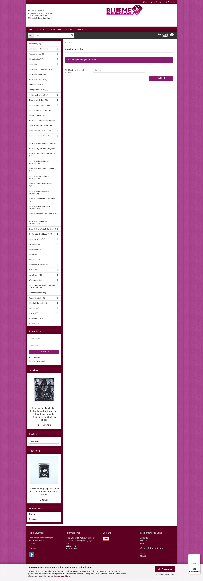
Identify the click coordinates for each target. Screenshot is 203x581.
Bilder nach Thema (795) (38, 83)
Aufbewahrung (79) (36, 322)
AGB (68, 546)
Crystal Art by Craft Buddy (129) (40, 237)
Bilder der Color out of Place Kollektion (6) (39, 196)
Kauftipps (81, 29)
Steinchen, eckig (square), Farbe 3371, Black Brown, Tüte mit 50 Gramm (44, 495)
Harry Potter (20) (35, 253)
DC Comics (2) (34, 247)
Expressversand (55, 29)
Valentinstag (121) (36, 278)
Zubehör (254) (34, 327)
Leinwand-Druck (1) (36, 88)
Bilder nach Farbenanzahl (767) (40, 73)
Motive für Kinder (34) (37, 119)
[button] (145, 2)
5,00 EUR (44, 503)
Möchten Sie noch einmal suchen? (74, 74)
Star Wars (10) (34, 263)
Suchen (161, 81)
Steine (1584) (34, 311)
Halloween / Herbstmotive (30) (40, 268)
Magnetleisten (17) (36, 62)
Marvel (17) (33, 258)
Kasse (142, 546)
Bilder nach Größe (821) (37, 78)
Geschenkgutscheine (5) (38, 296)
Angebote (143, 556)
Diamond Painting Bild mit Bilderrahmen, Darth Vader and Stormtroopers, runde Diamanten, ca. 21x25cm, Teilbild (44, 417)
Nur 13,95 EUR (44, 428)
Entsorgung (33, 522)
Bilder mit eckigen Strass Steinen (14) (41, 140)
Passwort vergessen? (37, 364)
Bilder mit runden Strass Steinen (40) (42, 147)
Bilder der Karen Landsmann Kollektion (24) (39, 211)
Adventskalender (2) (36, 57)
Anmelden (44, 355)
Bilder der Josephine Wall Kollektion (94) (42, 158)
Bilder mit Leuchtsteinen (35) (39, 108)
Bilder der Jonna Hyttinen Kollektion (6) (42, 203)
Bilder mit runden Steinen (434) (40, 134)
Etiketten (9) (33, 316)
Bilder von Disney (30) (37, 242)
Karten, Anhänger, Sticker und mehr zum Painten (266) (42, 290)
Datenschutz (71, 549)
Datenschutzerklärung (62, 576)
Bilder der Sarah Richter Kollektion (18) (41, 173)
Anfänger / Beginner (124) (38, 98)
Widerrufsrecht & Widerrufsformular (80, 541)
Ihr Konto (143, 544)
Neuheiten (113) (35, 47)
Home (30, 29)
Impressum (33, 546)
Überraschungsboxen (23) (38, 52)
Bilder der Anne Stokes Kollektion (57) (41, 188)
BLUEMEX (40, 29)
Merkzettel (170, 2)
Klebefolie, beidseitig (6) (38, 306)
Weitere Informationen (165, 574)
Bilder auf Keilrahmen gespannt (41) (42, 124)
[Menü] (198, 555)
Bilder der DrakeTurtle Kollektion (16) (42, 232)
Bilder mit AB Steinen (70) (38, 103)
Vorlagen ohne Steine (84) (38, 93)
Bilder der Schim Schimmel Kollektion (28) (39, 166)
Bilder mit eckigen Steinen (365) (40, 129)
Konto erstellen (34, 361)
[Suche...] (31, 35)
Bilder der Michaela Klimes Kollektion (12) (42, 218)
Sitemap (32, 517)
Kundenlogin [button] (156, 2)
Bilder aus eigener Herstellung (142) (42, 152)
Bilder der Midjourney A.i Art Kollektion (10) (39, 226)
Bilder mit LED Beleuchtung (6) (40, 113)
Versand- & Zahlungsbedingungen (79, 544)
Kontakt (69, 29)
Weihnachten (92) (35, 283)
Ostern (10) (33, 273)
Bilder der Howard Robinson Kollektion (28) (39, 181)
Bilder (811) (33, 67)
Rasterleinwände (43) (37, 301)
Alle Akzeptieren (165, 569)
